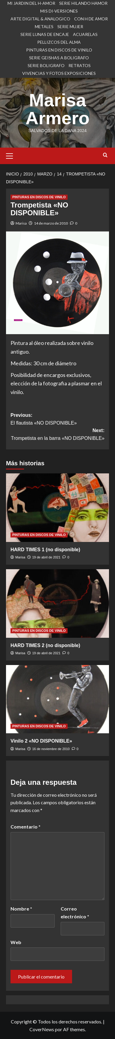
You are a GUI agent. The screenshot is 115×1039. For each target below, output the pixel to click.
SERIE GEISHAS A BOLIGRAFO (59, 57)
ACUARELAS (85, 34)
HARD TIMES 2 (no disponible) (45, 645)
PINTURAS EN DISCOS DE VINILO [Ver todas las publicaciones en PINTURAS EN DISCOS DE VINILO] (39, 197)
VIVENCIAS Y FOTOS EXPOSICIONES (59, 73)
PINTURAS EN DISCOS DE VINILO (59, 49)
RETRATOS (79, 65)
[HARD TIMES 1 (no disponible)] (57, 507)
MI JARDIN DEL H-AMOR (31, 3)
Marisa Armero (57, 109)
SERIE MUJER (70, 26)
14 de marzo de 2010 (51, 223)
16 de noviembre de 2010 (51, 749)
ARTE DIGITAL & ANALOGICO (40, 18)
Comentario (26, 826)
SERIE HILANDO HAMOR (83, 3)
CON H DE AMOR (91, 18)
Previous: (57, 420)
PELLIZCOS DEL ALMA (59, 42)
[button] (12, 155)
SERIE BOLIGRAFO (46, 65)
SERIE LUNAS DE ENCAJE (44, 34)
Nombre (21, 908)
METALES (44, 26)
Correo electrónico (75, 912)
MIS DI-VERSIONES (59, 10)
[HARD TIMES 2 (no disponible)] (57, 603)
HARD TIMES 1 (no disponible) (45, 549)
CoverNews (41, 1029)
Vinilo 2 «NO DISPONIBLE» (41, 740)
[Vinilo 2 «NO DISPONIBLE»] (57, 699)
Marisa (21, 223)
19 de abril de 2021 (46, 557)
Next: (57, 435)
